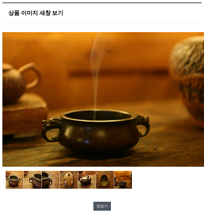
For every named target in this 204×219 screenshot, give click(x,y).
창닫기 (102, 206)
